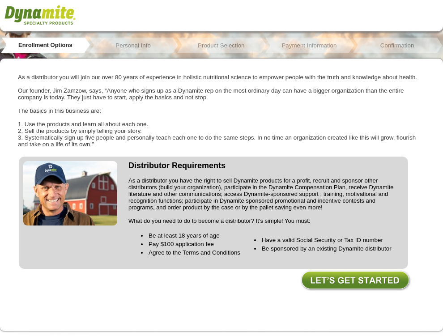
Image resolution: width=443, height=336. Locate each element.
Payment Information (309, 45)
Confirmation (397, 45)
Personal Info (133, 45)
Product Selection (221, 45)
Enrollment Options (45, 45)
